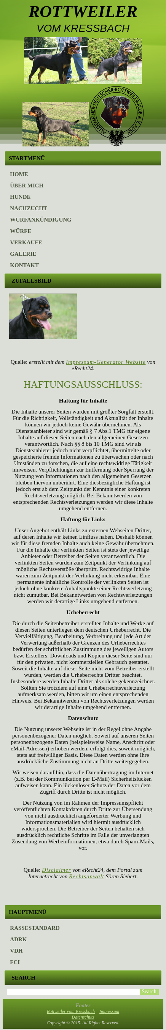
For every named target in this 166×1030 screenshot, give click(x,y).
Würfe (20, 231)
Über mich (26, 185)
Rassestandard (35, 928)
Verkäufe (26, 242)
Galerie (23, 254)
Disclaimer (56, 870)
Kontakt (24, 265)
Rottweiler (83, 11)
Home (19, 174)
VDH (16, 951)
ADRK (18, 939)
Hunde (20, 197)
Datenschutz (83, 1017)
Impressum (109, 1011)
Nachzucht (28, 208)
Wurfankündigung (40, 220)
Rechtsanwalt (86, 876)
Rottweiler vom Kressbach (71, 1011)
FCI (15, 962)
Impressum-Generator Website (106, 362)
